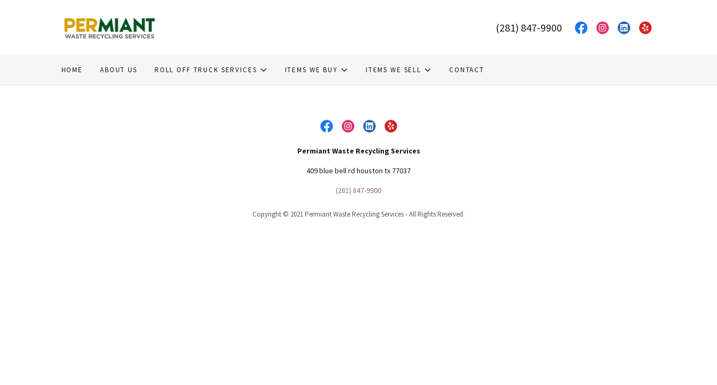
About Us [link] (118, 69)
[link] (110, 27)
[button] (211, 70)
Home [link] (72, 69)
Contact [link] (466, 69)
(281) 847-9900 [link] (529, 27)
